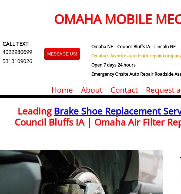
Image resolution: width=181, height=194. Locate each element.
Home (62, 90)
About (91, 90)
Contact (124, 90)
